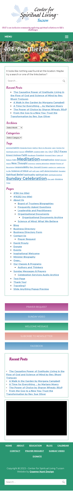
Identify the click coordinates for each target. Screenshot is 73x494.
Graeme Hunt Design (42, 471)
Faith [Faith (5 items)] (24, 155)
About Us (18, 200)
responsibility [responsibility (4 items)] (22, 167)
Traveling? (19, 285)
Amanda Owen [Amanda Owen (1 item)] (26, 148)
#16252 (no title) (22, 196)
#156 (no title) (21, 193)
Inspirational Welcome (26, 253)
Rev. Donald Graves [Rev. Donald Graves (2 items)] (39, 167)
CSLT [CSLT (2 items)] (50, 152)
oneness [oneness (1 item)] (31, 163)
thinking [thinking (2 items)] (59, 179)
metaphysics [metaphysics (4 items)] (47, 160)
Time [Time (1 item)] (8, 183)
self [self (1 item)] (30, 171)
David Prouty (21, 243)
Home (9, 445)
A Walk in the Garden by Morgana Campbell (38, 102)
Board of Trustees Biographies (35, 203)
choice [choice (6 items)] (29, 151)
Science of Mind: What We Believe (38, 221)
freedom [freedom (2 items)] (40, 155)
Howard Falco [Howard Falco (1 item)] (50, 155)
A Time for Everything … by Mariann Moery (38, 106)
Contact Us (19, 236)
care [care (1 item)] (54, 148)
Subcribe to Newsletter (36, 336)
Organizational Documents (33, 214)
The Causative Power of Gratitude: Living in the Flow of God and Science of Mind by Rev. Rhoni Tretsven (37, 95)
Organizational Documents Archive (42, 217)
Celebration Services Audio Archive (38, 275)
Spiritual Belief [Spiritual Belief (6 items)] (15, 174)
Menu (8, 36)
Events (17, 250)
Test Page (19, 278)
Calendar (63, 445)
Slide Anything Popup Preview (31, 289)
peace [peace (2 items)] (53, 163)
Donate (17, 246)
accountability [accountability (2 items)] (13, 148)
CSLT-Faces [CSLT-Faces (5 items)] (60, 151)
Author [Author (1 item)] (35, 148)
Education (35, 445)
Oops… (17, 260)
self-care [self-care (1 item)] (35, 171)
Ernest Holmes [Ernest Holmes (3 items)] (13, 155)
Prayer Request (27, 239)
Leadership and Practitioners (34, 210)
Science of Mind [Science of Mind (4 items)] (19, 171)
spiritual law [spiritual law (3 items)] (42, 175)
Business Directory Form (27, 232)
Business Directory (24, 229)
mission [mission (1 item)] (63, 160)
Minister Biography (24, 257)
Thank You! (19, 282)
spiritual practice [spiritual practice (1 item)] (55, 175)
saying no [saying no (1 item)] (52, 167)
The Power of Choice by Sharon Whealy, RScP (40, 109)
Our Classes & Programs (27, 264)
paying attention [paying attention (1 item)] (42, 163)
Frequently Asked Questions (34, 207)
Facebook (36, 346)
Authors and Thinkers (30, 267)
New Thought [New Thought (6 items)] (19, 163)
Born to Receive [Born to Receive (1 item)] (45, 148)
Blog (16, 225)
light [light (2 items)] (14, 160)
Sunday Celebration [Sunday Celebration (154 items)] (26, 178)
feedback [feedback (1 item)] (32, 155)
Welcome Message (36, 326)
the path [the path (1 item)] (50, 179)
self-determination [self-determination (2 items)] (49, 171)
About (20, 445)
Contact (15, 451)
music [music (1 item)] (8, 163)
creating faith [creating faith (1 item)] (38, 152)
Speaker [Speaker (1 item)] (62, 171)
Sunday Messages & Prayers (29, 271)
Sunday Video (36, 316)
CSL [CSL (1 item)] (46, 152)
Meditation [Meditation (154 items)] (28, 159)
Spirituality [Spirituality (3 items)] (29, 175)
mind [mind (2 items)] (57, 160)
